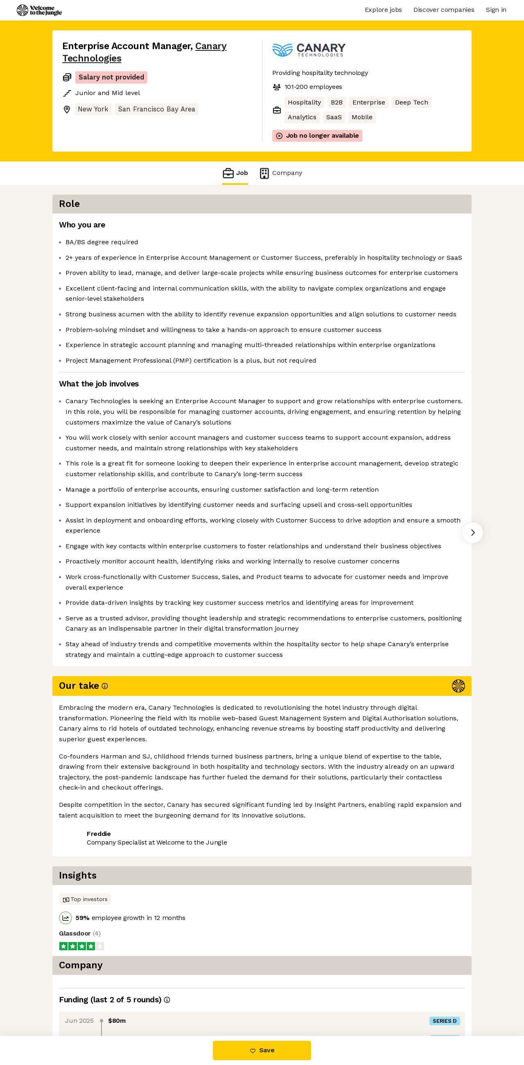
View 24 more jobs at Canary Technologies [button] (186, 1001)
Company (280, 173)
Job (235, 173)
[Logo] (39, 10)
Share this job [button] (85, 1001)
